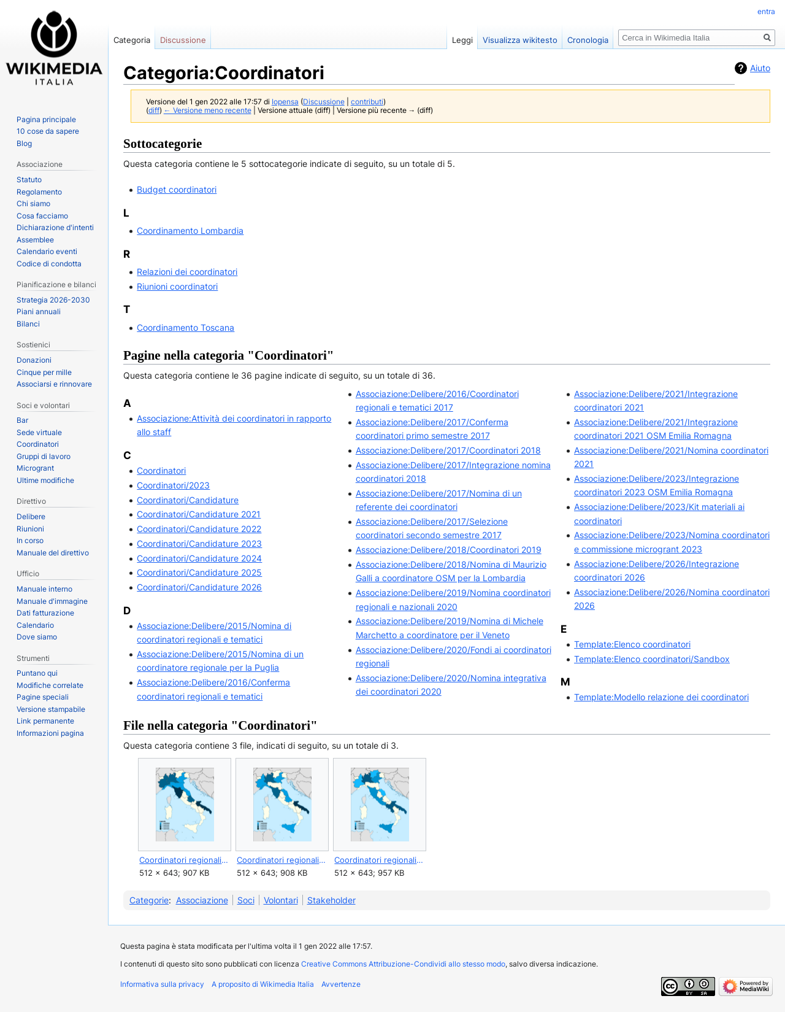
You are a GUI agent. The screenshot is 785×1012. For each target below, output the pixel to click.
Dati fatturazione (45, 612)
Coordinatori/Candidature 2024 (199, 558)
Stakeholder (331, 900)
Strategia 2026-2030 (53, 299)
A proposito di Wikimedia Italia (263, 984)
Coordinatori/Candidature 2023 (199, 543)
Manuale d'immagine (52, 601)
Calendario (35, 625)
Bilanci (28, 323)
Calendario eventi (47, 251)
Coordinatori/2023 (173, 485)
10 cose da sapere (48, 131)
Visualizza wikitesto (520, 40)
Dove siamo (37, 636)
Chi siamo (33, 203)
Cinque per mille (44, 372)
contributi (367, 102)
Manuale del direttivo (53, 552)
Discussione (324, 102)
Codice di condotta (49, 263)
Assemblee (35, 239)
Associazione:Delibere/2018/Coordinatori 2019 (449, 549)
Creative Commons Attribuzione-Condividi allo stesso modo (403, 963)
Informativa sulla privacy (162, 984)
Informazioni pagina (50, 733)
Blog (24, 143)
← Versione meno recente (207, 110)
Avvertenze (341, 984)
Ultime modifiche (45, 480)
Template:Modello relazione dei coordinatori (661, 697)
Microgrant (35, 468)
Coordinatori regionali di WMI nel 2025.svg (282, 860)
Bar (22, 420)
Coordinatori (161, 470)
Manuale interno (44, 588)
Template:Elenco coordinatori (632, 644)
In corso (30, 540)
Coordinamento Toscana (185, 327)
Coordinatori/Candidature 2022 (199, 528)
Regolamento (39, 191)
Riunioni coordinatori (177, 286)
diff (153, 110)
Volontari (281, 900)
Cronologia (587, 40)
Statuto (29, 179)
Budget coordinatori (176, 189)
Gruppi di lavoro (44, 456)
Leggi (462, 40)
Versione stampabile (51, 709)
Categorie (149, 900)
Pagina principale (46, 119)
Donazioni (34, 360)
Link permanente (45, 720)
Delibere (31, 516)
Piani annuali (39, 311)
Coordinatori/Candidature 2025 (199, 572)
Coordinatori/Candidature (188, 500)
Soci (246, 900)
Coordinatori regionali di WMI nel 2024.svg (184, 860)
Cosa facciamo (42, 215)
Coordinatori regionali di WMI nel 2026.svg (379, 860)
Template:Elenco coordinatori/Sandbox (652, 659)
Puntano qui (37, 673)
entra (766, 11)
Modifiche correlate (50, 685)
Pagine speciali (43, 696)
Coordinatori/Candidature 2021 (199, 514)
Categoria (131, 40)
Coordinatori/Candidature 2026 (199, 587)
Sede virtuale (39, 432)
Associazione (202, 900)
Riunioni (30, 528)
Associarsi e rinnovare (54, 383)
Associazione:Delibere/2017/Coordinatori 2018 (448, 450)
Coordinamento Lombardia (190, 230)
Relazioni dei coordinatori (187, 271)
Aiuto (760, 68)
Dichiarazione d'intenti (55, 227)
